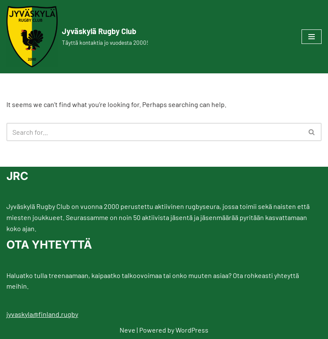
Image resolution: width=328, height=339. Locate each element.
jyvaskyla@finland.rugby (42, 314)
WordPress (192, 330)
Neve (127, 330)
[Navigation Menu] (312, 36)
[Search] (154, 132)
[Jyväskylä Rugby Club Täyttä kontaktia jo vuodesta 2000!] (77, 36)
